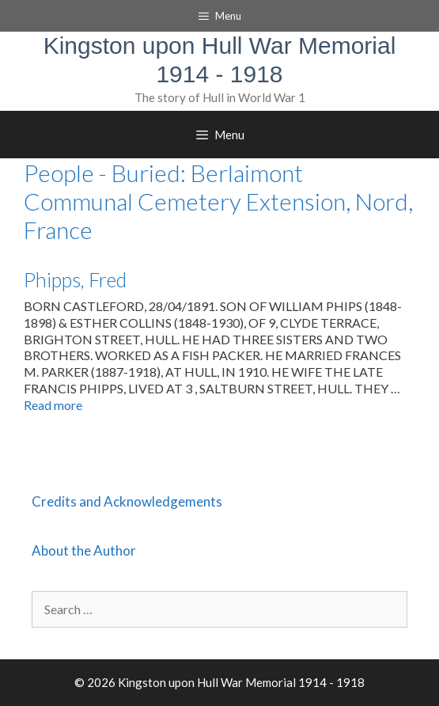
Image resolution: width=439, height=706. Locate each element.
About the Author (84, 550)
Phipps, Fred (75, 279)
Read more (53, 404)
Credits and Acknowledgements (127, 501)
